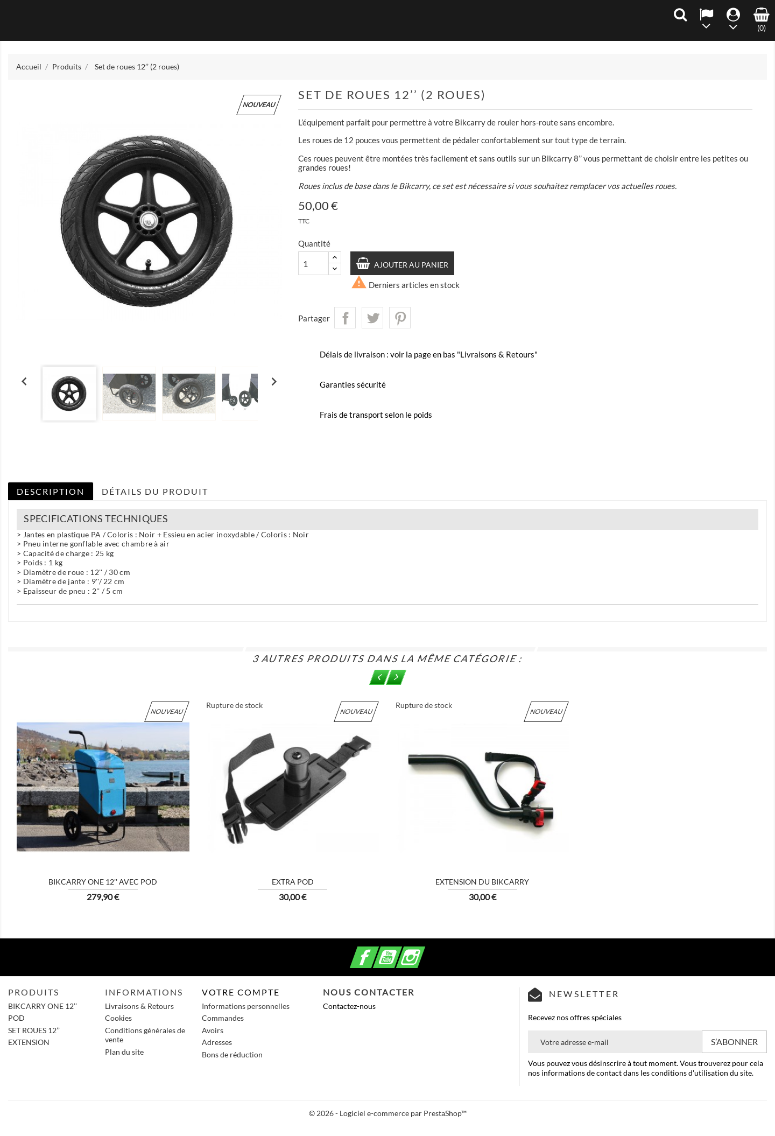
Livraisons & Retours (139, 1006)
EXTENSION (29, 1042)
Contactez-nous (349, 1006)
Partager (345, 317)
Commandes (223, 1017)
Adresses (217, 1042)
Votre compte (241, 992)
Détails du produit (155, 491)
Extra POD (293, 881)
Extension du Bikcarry (482, 881)
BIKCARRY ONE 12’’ (42, 1006)
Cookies (118, 1017)
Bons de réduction (232, 1054)
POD (16, 1017)
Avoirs (212, 1030)
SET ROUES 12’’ (34, 1030)
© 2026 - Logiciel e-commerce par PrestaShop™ (388, 1113)
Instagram (423, 951)
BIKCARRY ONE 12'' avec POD (102, 881)
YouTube (400, 951)
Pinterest (400, 317)
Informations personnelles (246, 1006)
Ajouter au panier (411, 264)
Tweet (372, 317)
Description (50, 491)
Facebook (377, 951)
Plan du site (124, 1051)
